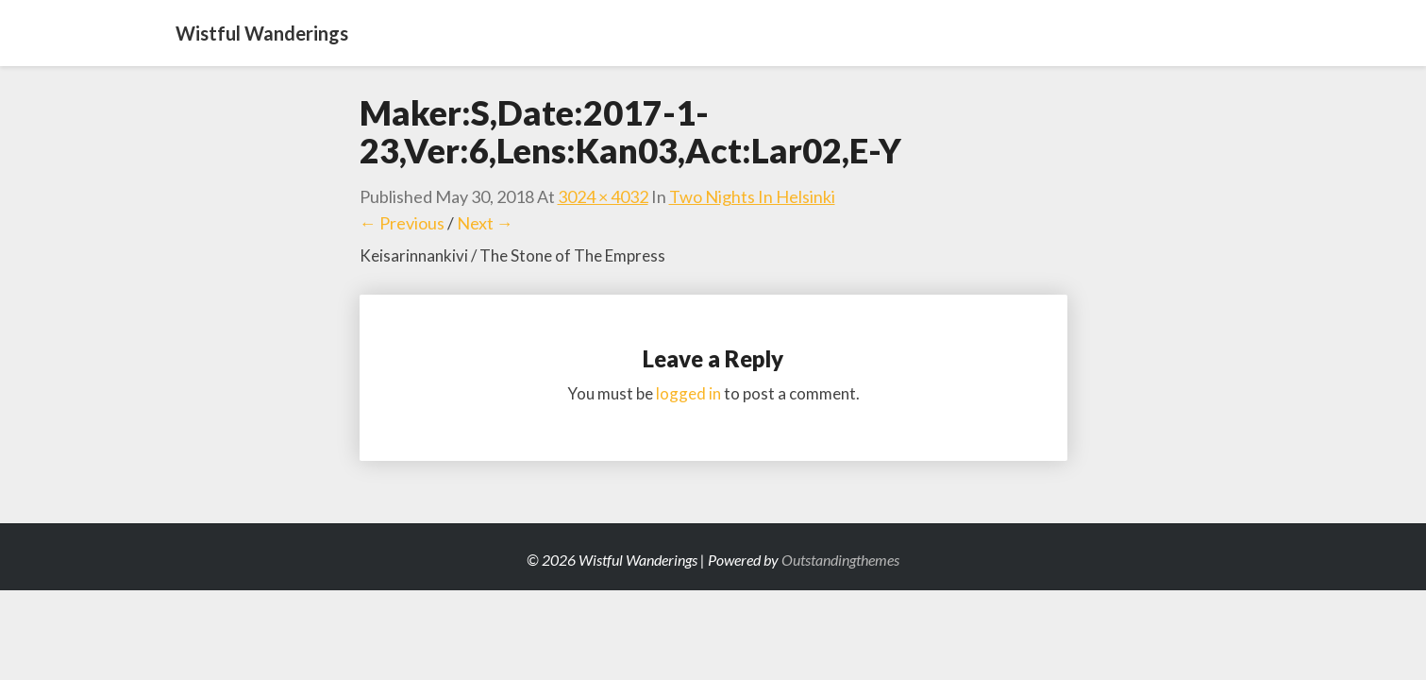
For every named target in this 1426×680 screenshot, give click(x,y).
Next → (485, 222)
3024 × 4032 (603, 196)
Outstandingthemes (840, 560)
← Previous (402, 222)
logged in (688, 393)
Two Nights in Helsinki (752, 196)
